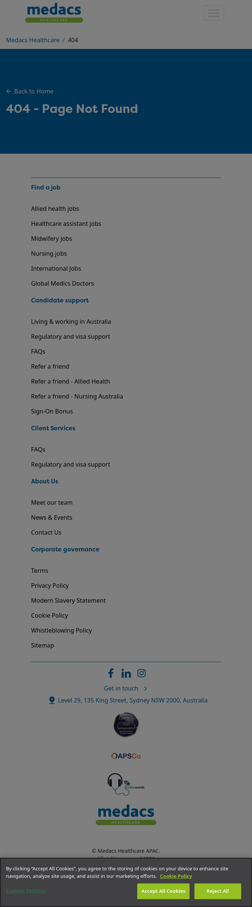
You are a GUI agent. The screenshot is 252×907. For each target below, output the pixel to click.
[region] (126, 882)
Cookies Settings (26, 890)
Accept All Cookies (163, 891)
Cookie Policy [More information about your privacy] (176, 876)
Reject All (218, 891)
